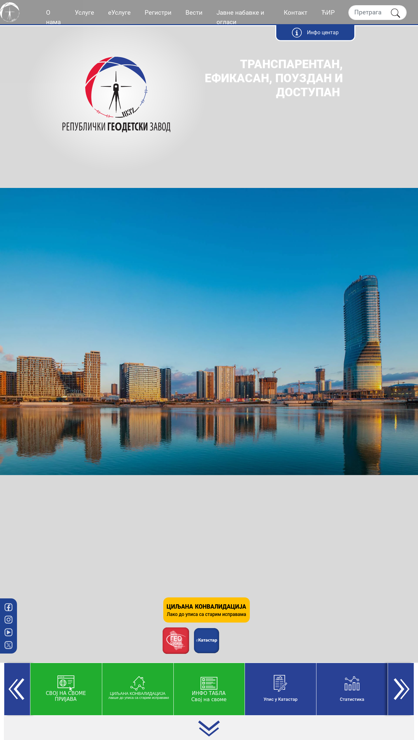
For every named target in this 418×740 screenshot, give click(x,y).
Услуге (84, 12)
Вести (193, 12)
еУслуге (119, 12)
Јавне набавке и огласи (240, 17)
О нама (53, 17)
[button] (17, 689)
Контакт (295, 12)
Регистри (158, 12)
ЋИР (328, 12)
